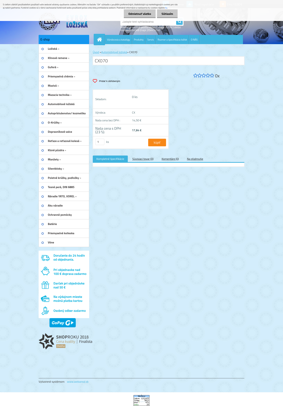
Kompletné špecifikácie (110, 159)
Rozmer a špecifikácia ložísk (172, 39)
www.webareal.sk (78, 381)
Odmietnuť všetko (139, 14)
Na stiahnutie (195, 159)
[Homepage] (101, 39)
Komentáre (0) (170, 159)
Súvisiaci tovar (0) (142, 159)
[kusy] (99, 142)
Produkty (139, 39)
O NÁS (194, 39)
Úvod (96, 52)
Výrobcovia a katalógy (118, 39)
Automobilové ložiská (114, 52)
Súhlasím (167, 14)
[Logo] (63, 21)
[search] (179, 21)
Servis (150, 39)
